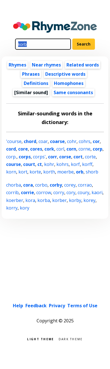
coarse (57, 141)
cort (78, 157)
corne (84, 149)
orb (79, 172)
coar (43, 141)
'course (13, 141)
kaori (97, 192)
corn (71, 149)
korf (75, 164)
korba (43, 200)
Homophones (68, 83)
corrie (27, 192)
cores (36, 149)
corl (60, 149)
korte (35, 172)
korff (87, 164)
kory (24, 208)
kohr (49, 164)
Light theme (40, 338)
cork (49, 149)
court (29, 164)
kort (22, 172)
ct (39, 164)
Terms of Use (82, 306)
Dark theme (71, 338)
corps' (39, 157)
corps (25, 157)
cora (28, 185)
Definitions (36, 83)
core (23, 149)
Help (18, 306)
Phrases (31, 74)
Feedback (36, 306)
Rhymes (17, 65)
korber (59, 200)
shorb (92, 172)
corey (70, 185)
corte (90, 157)
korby (75, 200)
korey (89, 200)
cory (70, 192)
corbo (41, 185)
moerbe (65, 172)
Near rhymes (46, 65)
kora (30, 200)
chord (30, 141)
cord (11, 149)
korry (12, 208)
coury (83, 192)
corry (58, 192)
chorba (13, 185)
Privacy (57, 306)
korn (11, 172)
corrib (12, 192)
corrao (85, 185)
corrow (43, 192)
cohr (71, 141)
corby (56, 185)
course (13, 164)
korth (49, 172)
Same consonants (73, 92)
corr (52, 157)
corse (65, 157)
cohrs (84, 141)
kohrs (62, 164)
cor (96, 141)
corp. (11, 157)
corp (97, 149)
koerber (14, 200)
